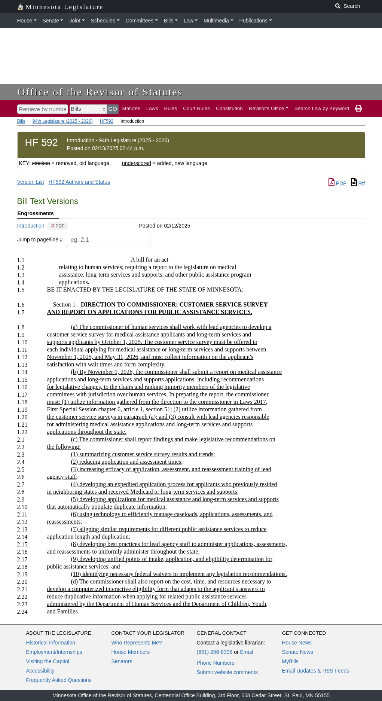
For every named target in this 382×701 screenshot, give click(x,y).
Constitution (229, 108)
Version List (30, 182)
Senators (121, 661)
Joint (74, 21)
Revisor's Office (266, 108)
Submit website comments (227, 672)
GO (112, 109)
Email (246, 652)
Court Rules (196, 108)
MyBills (290, 661)
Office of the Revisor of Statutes (100, 92)
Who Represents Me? (136, 643)
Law (188, 21)
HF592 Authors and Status (79, 182)
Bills (169, 21)
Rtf (358, 183)
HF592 (106, 121)
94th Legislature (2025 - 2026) (63, 121)
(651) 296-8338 (215, 652)
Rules (170, 108)
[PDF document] (58, 226)
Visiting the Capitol (48, 661)
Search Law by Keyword (321, 108)
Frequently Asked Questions (59, 680)
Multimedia (216, 21)
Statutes (131, 108)
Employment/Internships (54, 652)
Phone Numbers (216, 663)
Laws (152, 108)
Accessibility (40, 671)
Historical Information (51, 643)
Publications (253, 21)
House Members (130, 652)
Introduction (31, 226)
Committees (140, 21)
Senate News (297, 652)
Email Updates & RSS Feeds (315, 671)
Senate (51, 21)
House (24, 21)
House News (297, 643)
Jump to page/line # (40, 240)
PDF (337, 183)
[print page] (358, 108)
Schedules (103, 21)
